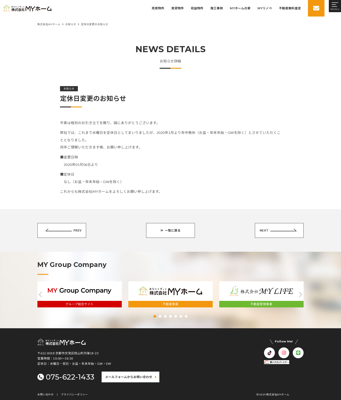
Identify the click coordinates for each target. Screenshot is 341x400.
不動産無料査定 (290, 8)
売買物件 (158, 8)
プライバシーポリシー (74, 394)
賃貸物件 (177, 8)
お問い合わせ (45, 394)
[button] (40, 294)
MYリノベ (264, 8)
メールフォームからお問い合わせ (128, 377)
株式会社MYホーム (277, 394)
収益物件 (197, 8)
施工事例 (216, 8)
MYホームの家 (240, 8)
